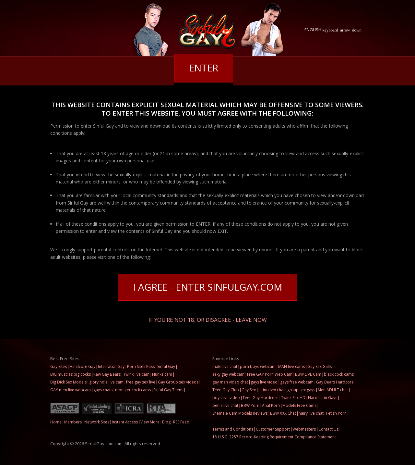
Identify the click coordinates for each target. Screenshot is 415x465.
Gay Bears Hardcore (335, 382)
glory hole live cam (106, 382)
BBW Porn (250, 405)
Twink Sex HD (293, 397)
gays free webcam (297, 382)
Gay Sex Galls (319, 366)
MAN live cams (291, 366)
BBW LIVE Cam (308, 374)
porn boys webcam (258, 366)
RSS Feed (181, 422)
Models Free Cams (299, 405)
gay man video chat (230, 382)
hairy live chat (311, 413)
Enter (203, 68)
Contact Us (328, 429)
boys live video (226, 397)
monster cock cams (133, 390)
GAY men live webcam (70, 390)
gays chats (103, 390)
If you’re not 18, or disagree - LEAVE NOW (207, 319)
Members (73, 422)
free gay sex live (140, 382)
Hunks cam (162, 374)
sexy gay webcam (228, 374)
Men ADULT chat (333, 390)
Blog (166, 422)
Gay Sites (58, 366)
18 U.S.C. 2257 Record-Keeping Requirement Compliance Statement (274, 437)
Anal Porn (271, 405)
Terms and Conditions (232, 429)
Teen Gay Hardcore (261, 397)
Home (56, 422)
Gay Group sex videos (178, 382)
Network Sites (96, 422)
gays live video (264, 382)
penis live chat (225, 405)
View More (150, 422)
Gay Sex (249, 390)
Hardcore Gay (82, 366)
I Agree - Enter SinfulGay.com (207, 287)
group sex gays (301, 390)
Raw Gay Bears (107, 374)
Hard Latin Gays (322, 397)
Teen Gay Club (225, 390)
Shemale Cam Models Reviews (239, 413)
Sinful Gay (166, 366)
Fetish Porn (336, 413)
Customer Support (273, 429)
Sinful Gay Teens (168, 390)
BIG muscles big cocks (70, 374)
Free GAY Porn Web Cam (269, 374)
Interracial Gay (111, 366)
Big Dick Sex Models (68, 382)
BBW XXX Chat (283, 413)
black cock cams (339, 374)
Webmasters (304, 429)
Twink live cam (136, 374)
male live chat (224, 366)
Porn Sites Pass (141, 366)
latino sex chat (271, 390)
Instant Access (125, 422)
